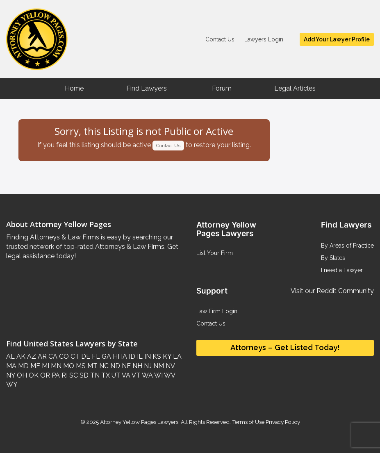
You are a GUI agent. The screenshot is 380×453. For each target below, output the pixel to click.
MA (11, 366)
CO (63, 356)
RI (64, 375)
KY (166, 356)
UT (115, 375)
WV (169, 375)
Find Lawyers (146, 88)
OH (21, 375)
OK (33, 375)
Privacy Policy (282, 422)
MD (22, 366)
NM (158, 366)
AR (41, 356)
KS (156, 356)
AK (20, 356)
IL (139, 356)
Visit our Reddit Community (332, 291)
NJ (147, 366)
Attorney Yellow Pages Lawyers (139, 422)
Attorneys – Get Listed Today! (285, 347)
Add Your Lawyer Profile (337, 39)
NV (169, 366)
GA (105, 356)
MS (80, 366)
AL (10, 356)
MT (92, 366)
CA (52, 356)
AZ (30, 356)
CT (74, 356)
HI (115, 356)
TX (105, 375)
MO (67, 366)
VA (125, 375)
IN (147, 356)
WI (158, 375)
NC (103, 366)
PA (55, 375)
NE (125, 366)
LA (176, 356)
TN (94, 375)
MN (55, 366)
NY (10, 375)
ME (34, 366)
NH (136, 366)
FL (95, 356)
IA (123, 356)
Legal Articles (295, 88)
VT (135, 375)
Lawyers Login (263, 39)
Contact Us (219, 39)
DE (85, 356)
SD (83, 375)
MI (44, 366)
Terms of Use (248, 422)
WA (147, 375)
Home (74, 88)
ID (131, 356)
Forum (222, 88)
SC (73, 375)
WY (12, 384)
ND (114, 366)
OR (44, 375)
